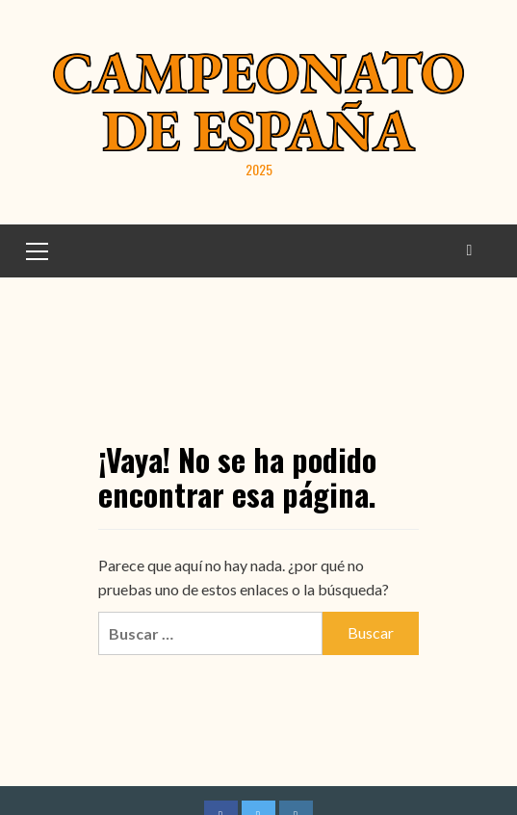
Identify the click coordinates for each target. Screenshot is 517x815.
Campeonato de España (258, 101)
